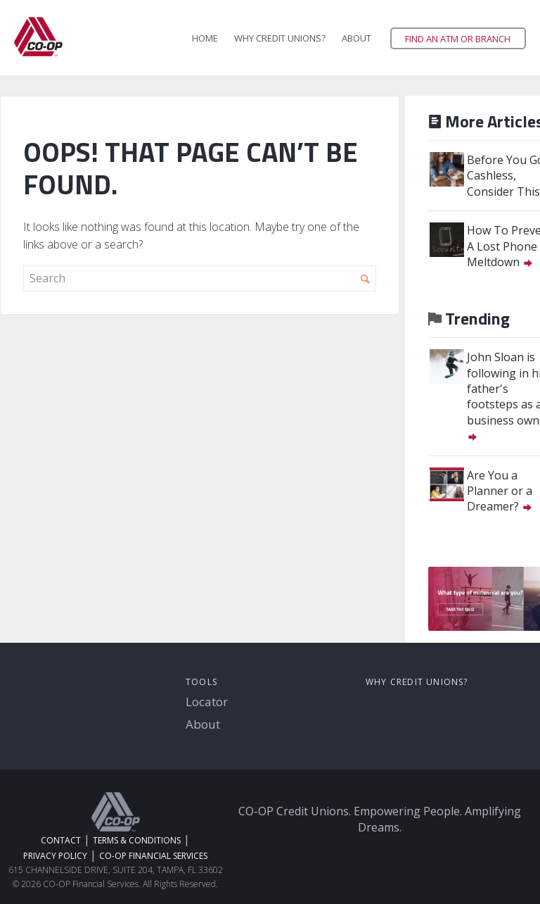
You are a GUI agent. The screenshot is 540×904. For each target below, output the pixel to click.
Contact (61, 840)
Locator (207, 701)
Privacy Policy (55, 856)
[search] (199, 278)
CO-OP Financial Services (153, 856)
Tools (201, 682)
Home (205, 38)
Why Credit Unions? (280, 38)
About (356, 38)
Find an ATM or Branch (457, 38)
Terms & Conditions (137, 840)
